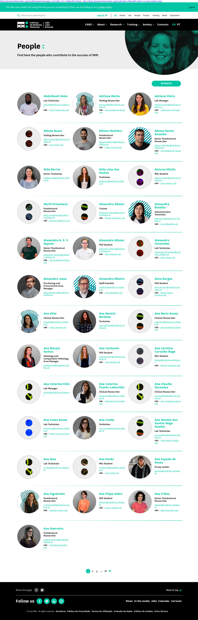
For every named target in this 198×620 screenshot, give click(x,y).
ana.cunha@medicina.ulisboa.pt (112, 429)
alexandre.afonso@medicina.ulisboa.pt (112, 249)
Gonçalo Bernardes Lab (55, 546)
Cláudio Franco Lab (59, 510)
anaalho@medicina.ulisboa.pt (56, 323)
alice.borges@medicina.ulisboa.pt (167, 288)
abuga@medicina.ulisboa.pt (168, 361)
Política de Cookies (143, 611)
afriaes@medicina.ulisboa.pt (167, 506)
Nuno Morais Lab (113, 254)
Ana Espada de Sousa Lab (112, 111)
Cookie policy (105, 7)
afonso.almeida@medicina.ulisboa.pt (168, 146)
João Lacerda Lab (58, 327)
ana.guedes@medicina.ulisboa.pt (167, 436)
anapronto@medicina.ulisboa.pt (112, 396)
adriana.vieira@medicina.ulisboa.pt (168, 105)
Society (147, 24)
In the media (142, 601)
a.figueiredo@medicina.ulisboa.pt (57, 506)
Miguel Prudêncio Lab (60, 220)
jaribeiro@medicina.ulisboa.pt (111, 288)
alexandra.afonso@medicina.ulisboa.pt (112, 213)
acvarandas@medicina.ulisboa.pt (167, 396)
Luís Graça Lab (56, 144)
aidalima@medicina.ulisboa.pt (111, 182)
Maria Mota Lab (168, 257)
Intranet (176, 601)
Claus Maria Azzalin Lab (167, 441)
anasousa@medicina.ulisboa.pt (168, 323)
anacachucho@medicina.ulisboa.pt (112, 357)
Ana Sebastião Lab (169, 224)
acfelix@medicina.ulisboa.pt (57, 393)
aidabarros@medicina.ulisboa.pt (57, 179)
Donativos (61, 611)
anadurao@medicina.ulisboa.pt (112, 468)
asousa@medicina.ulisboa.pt (167, 472)
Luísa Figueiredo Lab (59, 110)
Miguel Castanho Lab (115, 218)
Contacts (162, 24)
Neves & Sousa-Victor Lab (57, 434)
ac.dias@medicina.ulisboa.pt (56, 468)
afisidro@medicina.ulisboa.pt (112, 503)
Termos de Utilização (102, 611)
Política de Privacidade (78, 611)
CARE (88, 24)
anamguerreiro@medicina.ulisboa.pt (56, 540)
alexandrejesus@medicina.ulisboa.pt (56, 293)
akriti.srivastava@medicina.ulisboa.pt (56, 216)
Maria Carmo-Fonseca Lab (164, 293)
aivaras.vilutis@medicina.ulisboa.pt (168, 179)
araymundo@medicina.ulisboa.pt (111, 105)
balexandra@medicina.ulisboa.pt (167, 219)
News (129, 601)
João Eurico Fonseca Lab (167, 111)
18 (105, 571)
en (174, 24)
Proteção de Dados (123, 611)
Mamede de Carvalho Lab (112, 402)
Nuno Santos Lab (168, 183)
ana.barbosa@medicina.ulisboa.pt (112, 326)
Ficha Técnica (161, 611)
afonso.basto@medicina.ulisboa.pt (57, 140)
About (101, 24)
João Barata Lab (112, 362)
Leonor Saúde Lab (113, 507)
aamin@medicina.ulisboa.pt (57, 105)
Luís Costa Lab (112, 473)
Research (116, 24)
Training (132, 24)
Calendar (164, 601)
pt (178, 24)
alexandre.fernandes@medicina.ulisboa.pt (168, 253)
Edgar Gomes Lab (113, 147)
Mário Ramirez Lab (169, 510)
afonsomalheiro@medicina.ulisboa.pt (112, 143)
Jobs (154, 601)
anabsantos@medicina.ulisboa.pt (56, 366)
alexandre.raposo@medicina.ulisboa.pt (57, 255)
